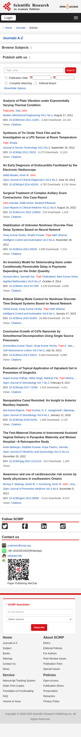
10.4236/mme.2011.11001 (24, 119)
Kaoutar (10, 202)
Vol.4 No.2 (51, 179)
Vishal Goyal (10, 308)
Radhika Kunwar (31, 447)
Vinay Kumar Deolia (14, 235)
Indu (21, 110)
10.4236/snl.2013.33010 (23, 355)
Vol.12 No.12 (61, 451)
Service (9, 675)
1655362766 (14, 555)
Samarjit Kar (27, 276)
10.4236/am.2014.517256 (24, 286)
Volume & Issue (12, 701)
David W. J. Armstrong (38, 484)
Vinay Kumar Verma (45, 345)
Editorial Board (47, 83)
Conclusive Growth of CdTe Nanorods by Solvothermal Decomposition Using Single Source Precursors (38, 336)
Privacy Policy (51, 701)
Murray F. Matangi (13, 484)
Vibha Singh (36, 378)
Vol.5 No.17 (34, 281)
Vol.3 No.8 (52, 488)
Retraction (49, 696)
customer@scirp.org (19, 545)
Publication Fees (53, 663)
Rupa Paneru (50, 447)
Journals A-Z (10, 643)
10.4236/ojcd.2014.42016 (23, 184)
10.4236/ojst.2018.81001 (23, 419)
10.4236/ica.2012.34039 (23, 249)
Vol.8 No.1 (43, 415)
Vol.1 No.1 (47, 115)
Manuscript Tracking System (19, 680)
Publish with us (16, 57)
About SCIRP (53, 637)
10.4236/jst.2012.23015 (22, 152)
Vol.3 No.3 (39, 350)
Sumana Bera (11, 276)
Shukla (10, 142)
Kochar (33, 410)
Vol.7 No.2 (43, 382)
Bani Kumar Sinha (67, 276)
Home (8, 27)
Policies (49, 675)
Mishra (66, 378)
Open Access (51, 680)
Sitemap (7, 658)
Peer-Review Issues (54, 658)
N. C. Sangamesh (52, 410)
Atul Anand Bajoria (13, 410)
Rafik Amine (26, 202)
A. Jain (65, 345)
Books (6, 653)
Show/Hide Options (15, 88)
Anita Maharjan (11, 447)
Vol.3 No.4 (49, 239)
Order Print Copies (13, 685)
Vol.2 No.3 (44, 147)
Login (8, 18)
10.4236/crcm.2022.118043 (24, 212)
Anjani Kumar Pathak (15, 378)
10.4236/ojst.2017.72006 (23, 387)
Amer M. (28, 175)
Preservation (50, 690)
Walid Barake (10, 175)
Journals (21, 27)
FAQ (5, 696)
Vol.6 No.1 (49, 313)
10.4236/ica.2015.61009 (23, 318)
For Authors (50, 653)
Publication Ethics (53, 685)
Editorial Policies (52, 648)
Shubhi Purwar (35, 235)
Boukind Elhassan (45, 202)
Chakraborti (45, 276)
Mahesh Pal (51, 378)
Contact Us (9, 663)
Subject (7, 648)
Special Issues (51, 668)
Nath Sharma (56, 235)
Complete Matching (20, 83)
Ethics (46, 643)
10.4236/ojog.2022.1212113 (25, 461)
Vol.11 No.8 (49, 207)
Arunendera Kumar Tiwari (17, 345)
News (6, 668)
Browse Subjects (17, 47)
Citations (16, 124)
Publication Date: (18, 77)
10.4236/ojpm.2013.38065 (24, 498)
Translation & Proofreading (18, 690)
